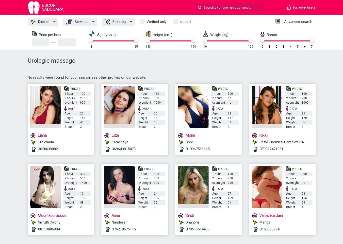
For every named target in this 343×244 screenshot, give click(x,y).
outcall (185, 21)
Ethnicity (115, 21)
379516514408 (198, 229)
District (40, 21)
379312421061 (271, 149)
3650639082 (48, 149)
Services (77, 21)
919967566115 (198, 149)
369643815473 (124, 149)
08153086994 (49, 229)
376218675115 (124, 229)
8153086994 (269, 229)
